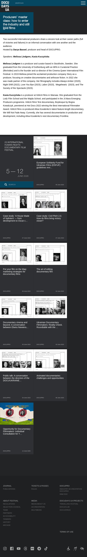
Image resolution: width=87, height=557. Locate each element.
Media (34, 501)
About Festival (10, 501)
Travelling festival (69, 504)
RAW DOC (64, 494)
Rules (34, 489)
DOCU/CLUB (65, 507)
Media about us (38, 504)
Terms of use (66, 532)
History (6, 522)
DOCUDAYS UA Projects (71, 501)
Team (5, 510)
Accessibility (9, 516)
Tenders (7, 519)
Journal (7, 486)
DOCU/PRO (65, 486)
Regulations (9, 504)
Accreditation (38, 507)
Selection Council (12, 507)
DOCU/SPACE (65, 510)
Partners (7, 513)
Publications (9, 489)
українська (19, 3)
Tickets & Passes (39, 486)
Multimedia (36, 510)
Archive (6, 525)
